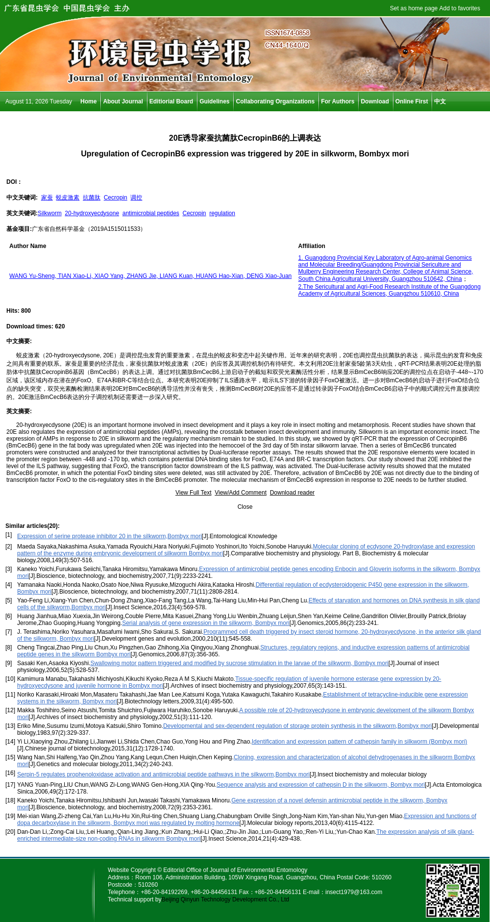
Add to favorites (460, 8)
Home (88, 101)
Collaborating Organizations (275, 101)
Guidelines (214, 101)
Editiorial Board (171, 101)
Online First (411, 101)
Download (375, 101)
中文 (440, 101)
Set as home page (414, 8)
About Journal (123, 101)
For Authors (337, 101)
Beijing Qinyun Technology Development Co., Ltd (225, 899)
